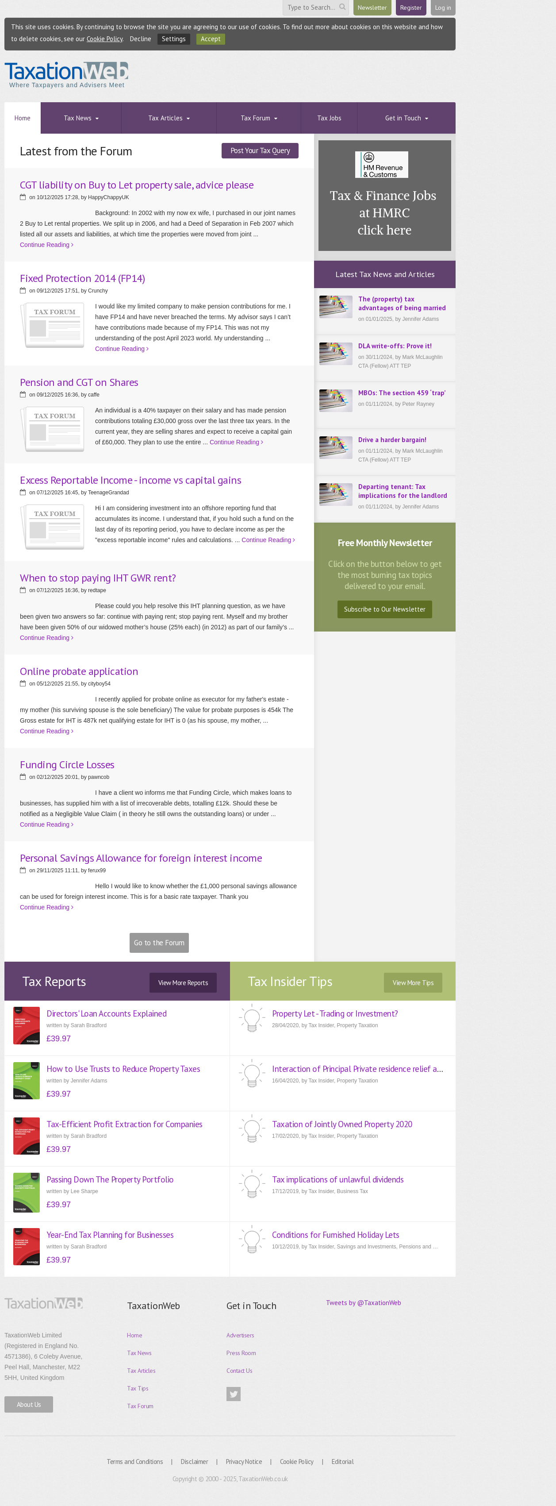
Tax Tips (137, 1388)
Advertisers (240, 1335)
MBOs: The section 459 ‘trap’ (402, 393)
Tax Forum (140, 1406)
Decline (140, 39)
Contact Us (239, 1371)
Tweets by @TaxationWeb (363, 1302)
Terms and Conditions (135, 1461)
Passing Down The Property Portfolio (110, 1179)
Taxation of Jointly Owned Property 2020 (342, 1124)
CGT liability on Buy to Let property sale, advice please (136, 185)
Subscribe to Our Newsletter (385, 609)
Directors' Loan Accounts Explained (106, 1013)
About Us (29, 1404)
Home (134, 1335)
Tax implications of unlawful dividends (337, 1179)
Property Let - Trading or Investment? (335, 1013)
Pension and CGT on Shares (79, 382)
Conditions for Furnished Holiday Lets (335, 1234)
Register (411, 8)
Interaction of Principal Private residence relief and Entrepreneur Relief (393, 1068)
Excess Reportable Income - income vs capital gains (130, 480)
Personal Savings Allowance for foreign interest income (141, 858)
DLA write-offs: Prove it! (395, 346)
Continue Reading (46, 244)
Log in (443, 8)
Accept (211, 39)
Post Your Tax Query (260, 150)
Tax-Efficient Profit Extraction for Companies (124, 1124)
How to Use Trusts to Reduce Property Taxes (123, 1068)
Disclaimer (194, 1461)
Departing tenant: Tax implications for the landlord (402, 491)
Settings (174, 39)
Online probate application (79, 671)
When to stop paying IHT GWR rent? (98, 578)
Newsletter (372, 8)
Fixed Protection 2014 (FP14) (82, 278)
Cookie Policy (105, 39)
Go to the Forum (159, 943)
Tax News (139, 1353)
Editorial (343, 1461)
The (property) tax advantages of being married (402, 303)
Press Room (241, 1353)
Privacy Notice (244, 1461)
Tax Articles (141, 1371)
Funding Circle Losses (67, 764)
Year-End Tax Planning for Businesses (109, 1234)
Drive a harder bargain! (392, 439)
